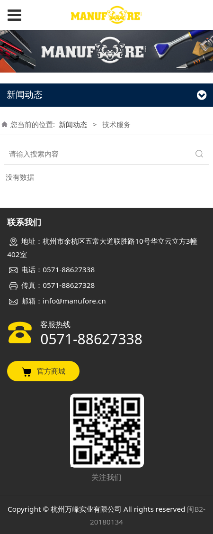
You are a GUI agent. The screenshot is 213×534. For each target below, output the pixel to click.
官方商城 (43, 371)
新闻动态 (73, 124)
